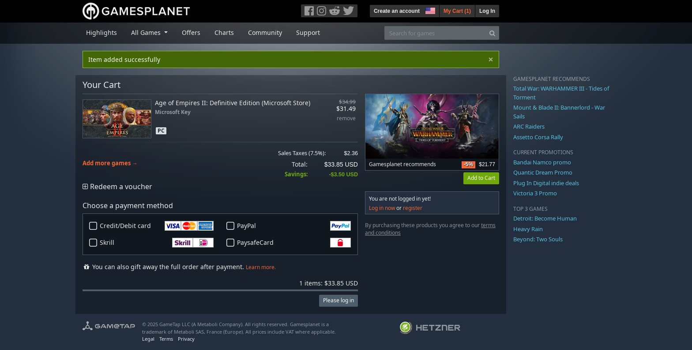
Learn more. (261, 267)
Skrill (157, 242)
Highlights (101, 32)
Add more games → (110, 163)
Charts (224, 32)
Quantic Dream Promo (542, 172)
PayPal (294, 226)
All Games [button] (146, 32)
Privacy (186, 338)
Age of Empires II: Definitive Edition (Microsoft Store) (232, 103)
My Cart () (457, 11)
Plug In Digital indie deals (546, 183)
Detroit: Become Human (545, 218)
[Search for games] (435, 33)
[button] (429, 9)
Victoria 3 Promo (535, 193)
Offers (191, 32)
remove (346, 119)
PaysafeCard (294, 242)
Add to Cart (481, 178)
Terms (166, 338)
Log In (487, 11)
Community (265, 32)
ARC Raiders (529, 126)
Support (308, 32)
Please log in (338, 300)
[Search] (492, 33)
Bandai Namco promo (542, 162)
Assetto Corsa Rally (538, 137)
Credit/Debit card (157, 226)
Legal (148, 338)
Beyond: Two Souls (538, 239)
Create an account (397, 11)
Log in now (382, 208)
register (412, 208)
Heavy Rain (528, 229)
